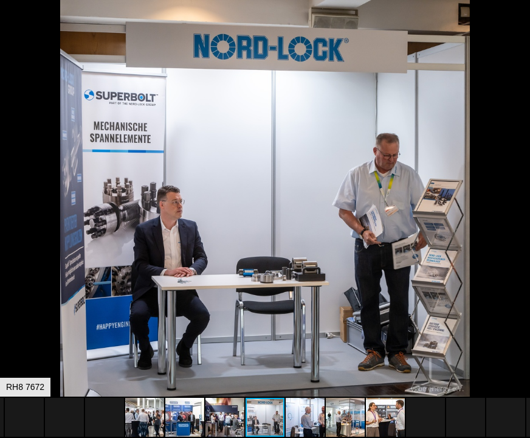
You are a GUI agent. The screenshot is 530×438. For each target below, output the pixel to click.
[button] (519, 31)
